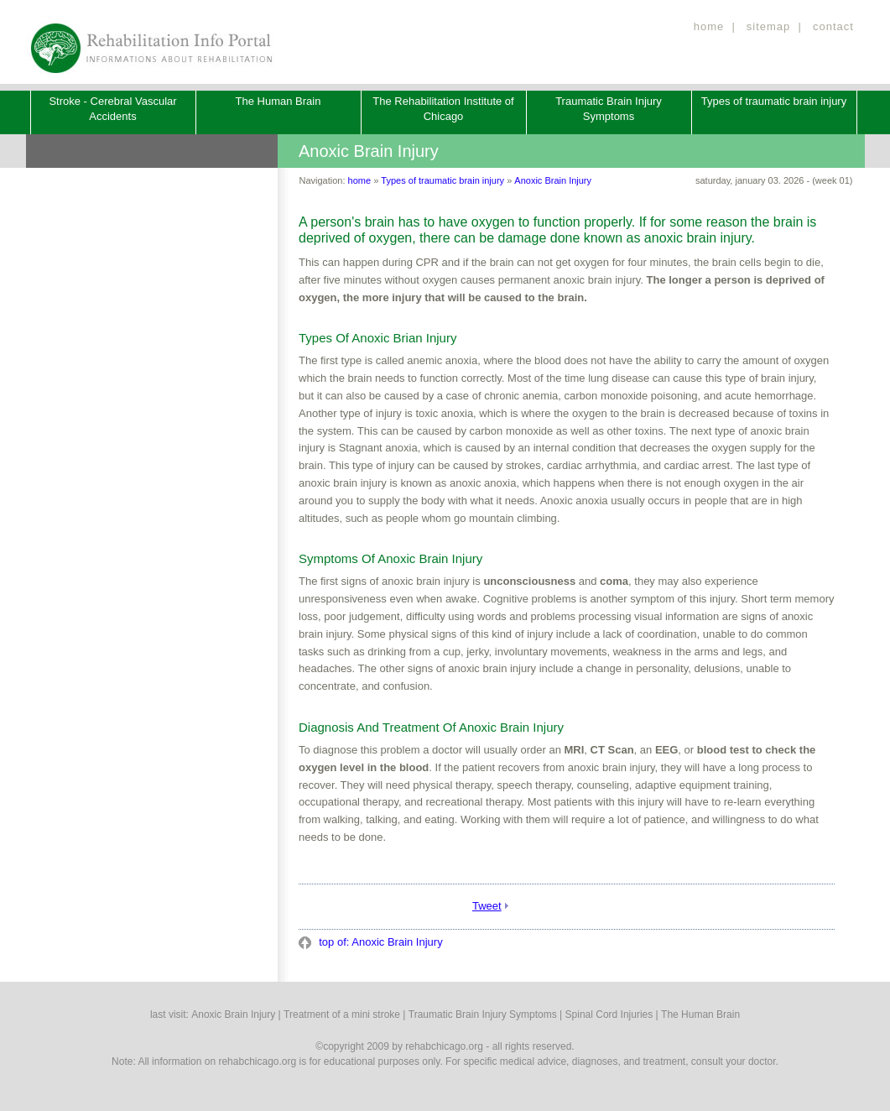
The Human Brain (278, 101)
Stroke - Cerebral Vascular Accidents (112, 109)
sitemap (769, 26)
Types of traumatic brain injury (773, 101)
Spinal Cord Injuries (609, 1014)
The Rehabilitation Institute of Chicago (442, 109)
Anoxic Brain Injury (552, 180)
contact (833, 26)
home (709, 26)
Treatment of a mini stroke (342, 1014)
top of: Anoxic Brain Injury (379, 942)
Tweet (487, 906)
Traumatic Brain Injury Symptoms (608, 109)
